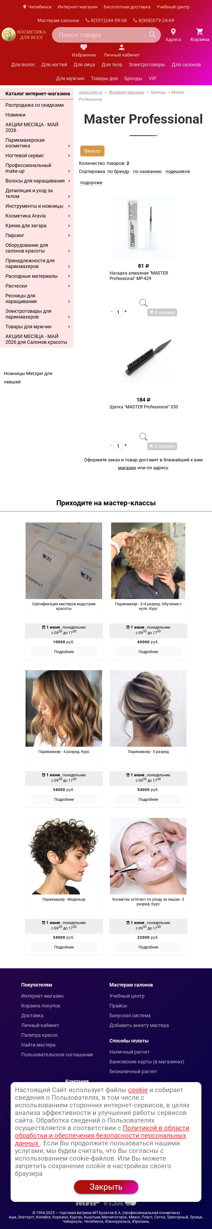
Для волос (23, 64)
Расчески (16, 286)
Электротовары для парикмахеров (28, 314)
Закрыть (106, 1187)
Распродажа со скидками (34, 105)
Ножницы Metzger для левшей (28, 378)
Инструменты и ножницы (34, 206)
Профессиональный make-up (28, 168)
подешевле (177, 171)
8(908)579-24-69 (153, 20)
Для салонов (186, 64)
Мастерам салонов (58, 20)
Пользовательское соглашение (57, 1054)
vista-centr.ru (90, 92)
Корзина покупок (40, 1006)
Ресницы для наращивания (21, 298)
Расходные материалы (31, 276)
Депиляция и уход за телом (29, 193)
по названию (147, 171)
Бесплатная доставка (127, 7)
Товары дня (104, 78)
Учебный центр (173, 7)
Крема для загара (26, 225)
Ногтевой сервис (24, 155)
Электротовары (147, 64)
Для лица (84, 64)
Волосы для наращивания (35, 181)
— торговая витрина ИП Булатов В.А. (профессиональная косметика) (118, 1213)
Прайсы (118, 1006)
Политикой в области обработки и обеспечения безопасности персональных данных (102, 1135)
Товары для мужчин (28, 326)
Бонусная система (130, 1015)
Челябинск (37, 7)
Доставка (32, 1015)
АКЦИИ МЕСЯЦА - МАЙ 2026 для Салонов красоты (36, 339)
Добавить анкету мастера (139, 1025)
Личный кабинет (40, 1025)
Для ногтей (54, 64)
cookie (138, 1090)
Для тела (112, 64)
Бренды (133, 78)
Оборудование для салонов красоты (26, 248)
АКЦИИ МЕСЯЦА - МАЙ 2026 (32, 127)
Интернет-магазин (78, 7)
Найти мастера (38, 1045)
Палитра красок (39, 1035)
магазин (127, 467)
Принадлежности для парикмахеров (30, 263)
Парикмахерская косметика (25, 143)
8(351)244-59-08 (106, 20)
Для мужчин (70, 78)
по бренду (118, 171)
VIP (152, 78)
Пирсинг (14, 235)
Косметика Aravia (25, 216)
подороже (91, 182)
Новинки (15, 115)
